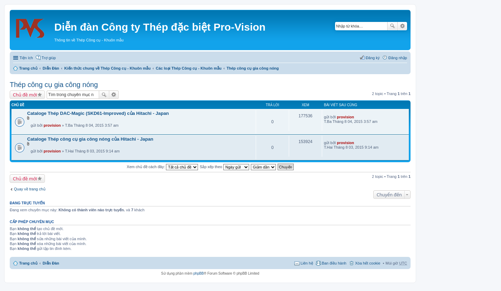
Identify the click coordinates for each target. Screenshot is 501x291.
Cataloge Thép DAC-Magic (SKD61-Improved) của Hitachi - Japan (98, 113)
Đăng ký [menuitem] (373, 58)
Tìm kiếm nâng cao (402, 26)
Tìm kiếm (392, 26)
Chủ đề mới (25, 95)
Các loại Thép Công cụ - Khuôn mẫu (189, 68)
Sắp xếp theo (224, 167)
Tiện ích (26, 58)
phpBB (198, 273)
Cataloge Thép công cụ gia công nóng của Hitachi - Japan (90, 139)
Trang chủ (28, 68)
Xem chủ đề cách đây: (162, 167)
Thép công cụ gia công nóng (252, 68)
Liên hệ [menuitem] (307, 263)
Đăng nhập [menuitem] (397, 58)
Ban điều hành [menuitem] (334, 263)
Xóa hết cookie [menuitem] (367, 263)
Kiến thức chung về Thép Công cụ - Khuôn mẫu (107, 68)
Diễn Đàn (51, 68)
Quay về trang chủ (30, 189)
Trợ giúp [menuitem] (49, 58)
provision (52, 125)
